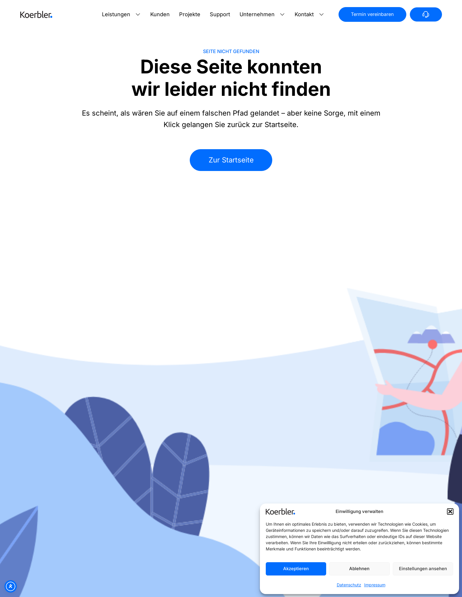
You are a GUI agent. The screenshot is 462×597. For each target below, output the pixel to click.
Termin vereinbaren (372, 14)
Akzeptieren (296, 568)
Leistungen (116, 14)
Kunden (160, 14)
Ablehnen (359, 568)
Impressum (374, 584)
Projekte (189, 14)
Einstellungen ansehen (423, 568)
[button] (450, 511)
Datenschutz (349, 584)
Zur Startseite (231, 160)
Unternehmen (257, 14)
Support (220, 14)
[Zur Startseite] (36, 14)
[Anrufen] (426, 14)
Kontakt (304, 14)
